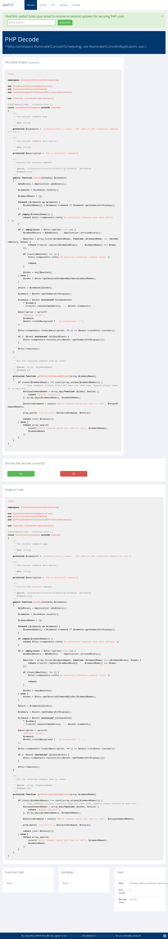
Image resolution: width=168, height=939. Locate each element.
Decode (31, 4)
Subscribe (65, 22)
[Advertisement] (148, 106)
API (52, 4)
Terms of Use (74, 935)
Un (8, 5)
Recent (42, 4)
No (73, 473)
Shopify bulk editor (105, 935)
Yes (21, 473)
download (34, 62)
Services (63, 4)
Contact (76, 4)
